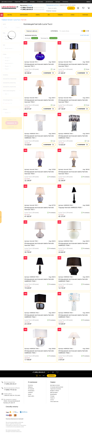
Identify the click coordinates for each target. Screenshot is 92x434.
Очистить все (84, 35)
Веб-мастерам (54, 392)
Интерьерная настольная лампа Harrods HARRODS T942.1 (39, 316)
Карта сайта (31, 396)
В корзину (49, 73)
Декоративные (9, 48)
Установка (40, 1)
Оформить (51, 375)
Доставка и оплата (7, 1)
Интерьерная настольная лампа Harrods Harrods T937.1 (39, 208)
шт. (38, 376)
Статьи (52, 399)
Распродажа (31, 390)
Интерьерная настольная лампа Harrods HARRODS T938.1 (73, 244)
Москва (30, 5)
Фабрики (30, 387)
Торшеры (8, 39)
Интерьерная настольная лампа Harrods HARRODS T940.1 (73, 280)
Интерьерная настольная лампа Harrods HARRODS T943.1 (73, 316)
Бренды (58, 1)
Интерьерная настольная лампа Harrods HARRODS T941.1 (39, 137)
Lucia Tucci (17, 20)
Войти (88, 1)
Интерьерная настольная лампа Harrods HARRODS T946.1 (73, 352)
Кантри (7, 60)
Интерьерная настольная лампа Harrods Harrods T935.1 (39, 101)
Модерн (8, 66)
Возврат (25, 1)
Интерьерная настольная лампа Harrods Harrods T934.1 (39, 173)
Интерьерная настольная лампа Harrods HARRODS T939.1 (39, 280)
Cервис (53, 382)
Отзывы (32, 1)
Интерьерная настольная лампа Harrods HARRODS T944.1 (73, 137)
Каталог (2, 15)
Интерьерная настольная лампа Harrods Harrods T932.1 (73, 65)
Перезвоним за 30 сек (52, 5)
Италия (8, 112)
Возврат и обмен (54, 390)
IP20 (7, 94)
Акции (29, 394)
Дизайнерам (49, 1)
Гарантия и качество (55, 389)
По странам (31, 389)
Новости (52, 398)
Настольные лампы (10, 36)
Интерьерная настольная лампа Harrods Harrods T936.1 (73, 101)
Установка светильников (56, 387)
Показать (11, 123)
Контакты (65, 1)
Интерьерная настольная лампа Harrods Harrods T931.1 (39, 65)
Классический (9, 63)
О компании (32, 382)
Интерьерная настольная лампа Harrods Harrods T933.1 (73, 173)
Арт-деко (8, 57)
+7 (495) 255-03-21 (32, 9)
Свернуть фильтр (31, 31)
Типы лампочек (54, 401)
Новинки (30, 392)
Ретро (7, 69)
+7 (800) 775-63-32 (32, 7)
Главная (4, 20)
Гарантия (17, 1)
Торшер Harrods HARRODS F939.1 (70, 207)
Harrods (34, 38)
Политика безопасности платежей (14, 419)
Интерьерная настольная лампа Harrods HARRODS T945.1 (39, 352)
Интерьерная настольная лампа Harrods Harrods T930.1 (39, 244)
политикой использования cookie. (15, 426)
